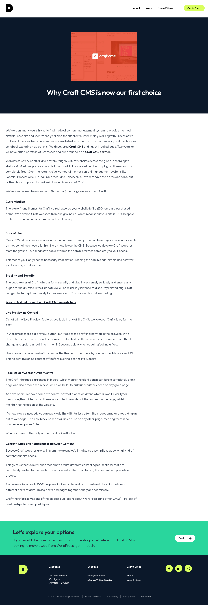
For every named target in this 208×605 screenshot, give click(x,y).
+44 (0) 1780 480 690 (99, 580)
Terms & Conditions (93, 596)
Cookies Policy (112, 596)
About (136, 8)
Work (149, 8)
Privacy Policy (129, 596)
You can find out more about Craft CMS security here (41, 302)
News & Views (165, 10)
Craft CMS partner (97, 152)
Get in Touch (194, 8)
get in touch (84, 545)
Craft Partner (145, 596)
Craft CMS (76, 146)
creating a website (91, 540)
